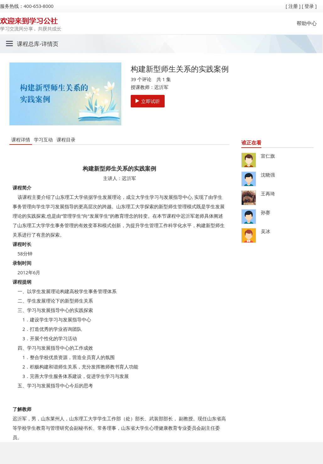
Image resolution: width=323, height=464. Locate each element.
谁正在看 (251, 142)
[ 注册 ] (293, 6)
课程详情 (20, 139)
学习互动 (43, 139)
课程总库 (28, 43)
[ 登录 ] (309, 6)
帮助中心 (307, 23)
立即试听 (147, 101)
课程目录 (66, 139)
